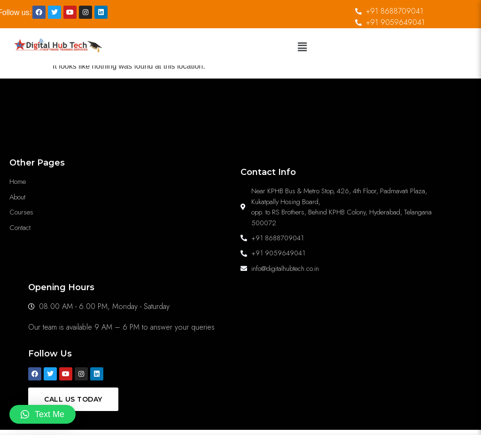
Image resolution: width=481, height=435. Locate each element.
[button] (302, 47)
